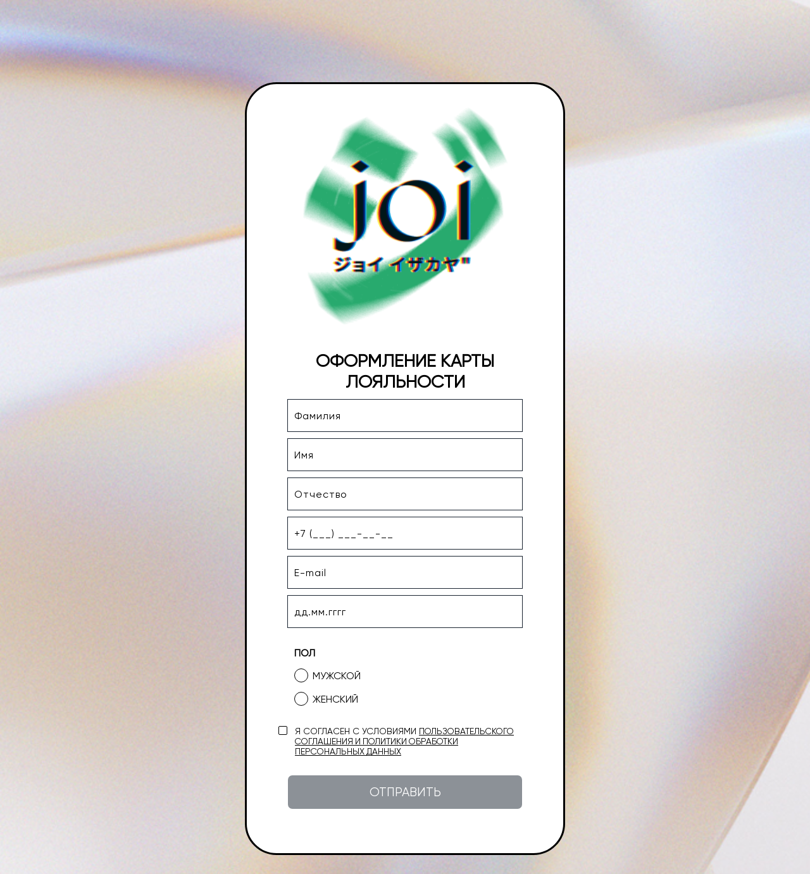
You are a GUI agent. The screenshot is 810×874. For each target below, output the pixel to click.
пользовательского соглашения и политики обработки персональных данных (404, 741)
